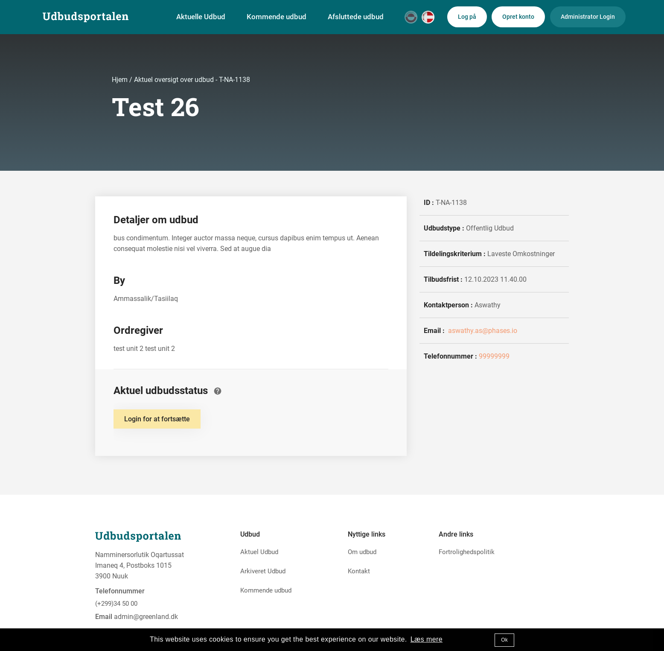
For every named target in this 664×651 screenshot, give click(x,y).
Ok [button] (504, 640)
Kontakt (359, 571)
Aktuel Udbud (259, 552)
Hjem (120, 80)
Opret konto (518, 16)
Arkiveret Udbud (262, 571)
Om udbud (362, 552)
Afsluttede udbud (356, 16)
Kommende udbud (276, 16)
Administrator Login (588, 16)
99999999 (494, 356)
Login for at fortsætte (157, 419)
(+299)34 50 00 (116, 603)
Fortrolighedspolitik (467, 552)
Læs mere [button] (427, 639)
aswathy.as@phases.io (481, 331)
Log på (467, 16)
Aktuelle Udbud (200, 16)
